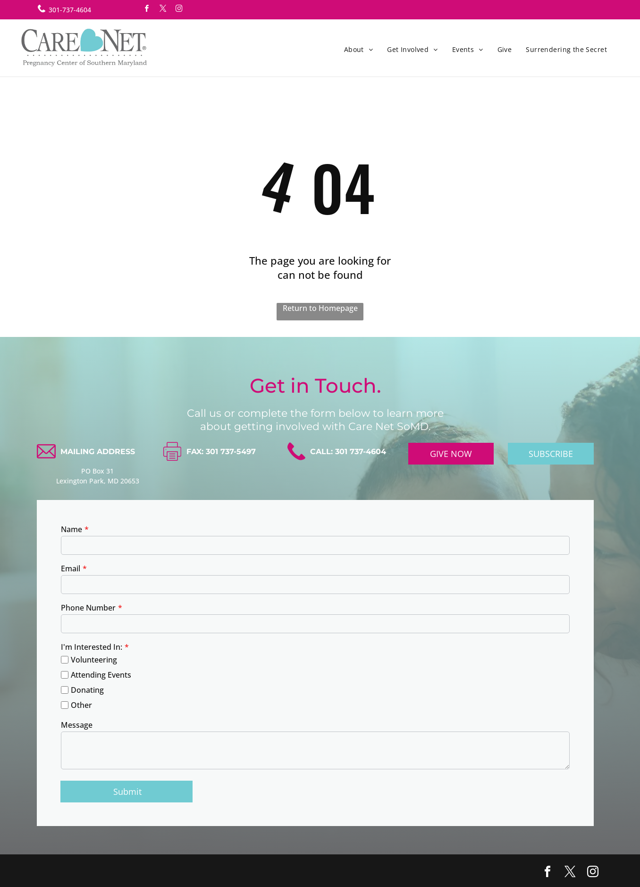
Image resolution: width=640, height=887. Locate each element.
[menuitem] (358, 49)
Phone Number (88, 608)
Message (77, 725)
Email (70, 568)
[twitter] (163, 9)
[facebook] (147, 9)
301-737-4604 (70, 9)
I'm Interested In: (91, 647)
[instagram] (179, 9)
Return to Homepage (320, 308)
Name (71, 529)
